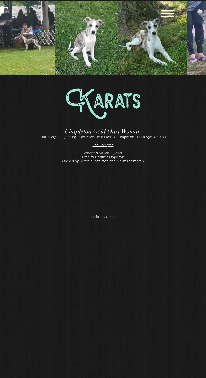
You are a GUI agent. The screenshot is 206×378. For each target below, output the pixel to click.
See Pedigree (103, 145)
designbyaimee (103, 217)
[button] (167, 13)
